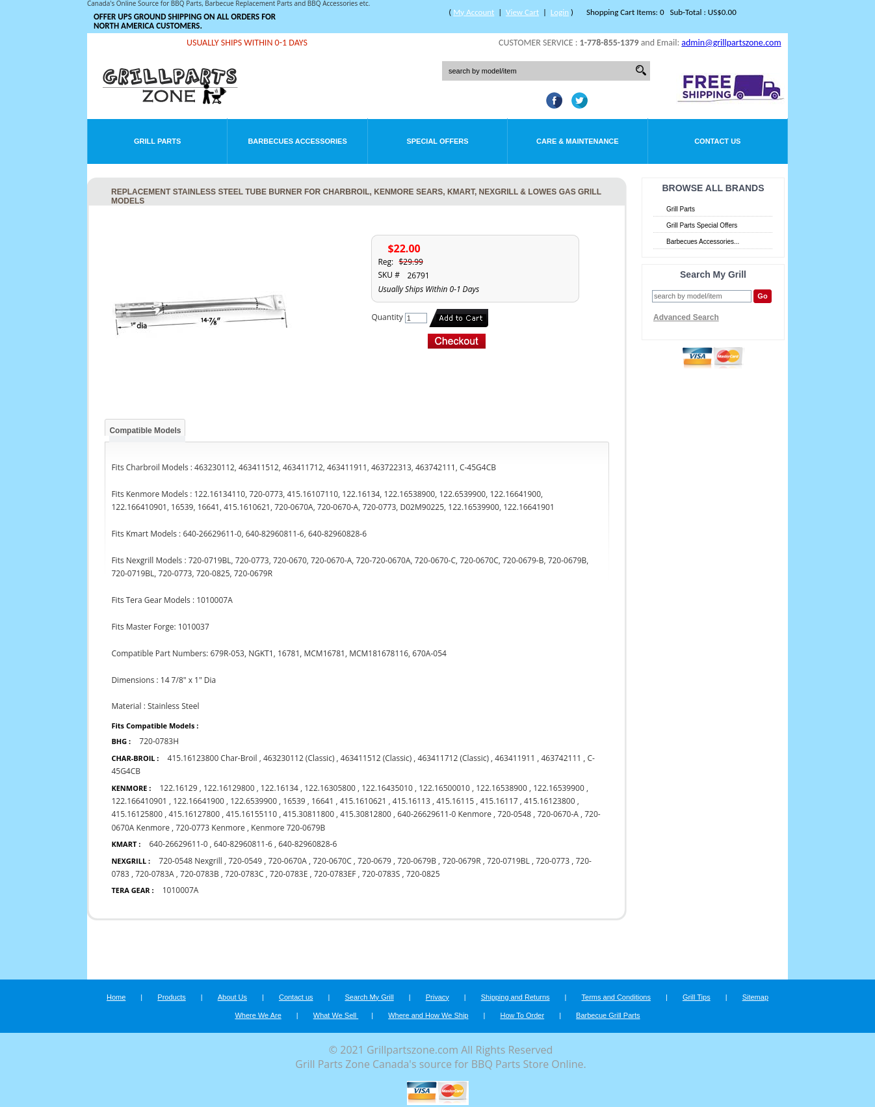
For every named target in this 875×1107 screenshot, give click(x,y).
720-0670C (332, 860)
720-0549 (245, 860)
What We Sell (336, 1015)
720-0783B (199, 873)
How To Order (522, 1015)
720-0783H (159, 741)
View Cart (522, 12)
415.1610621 (363, 801)
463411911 (515, 758)
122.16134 (279, 788)
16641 (322, 801)
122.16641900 (198, 801)
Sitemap (755, 997)
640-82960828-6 (307, 843)
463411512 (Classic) (376, 758)
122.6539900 (253, 801)
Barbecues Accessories (297, 141)
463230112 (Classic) (298, 758)
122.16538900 (501, 788)
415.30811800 (308, 814)
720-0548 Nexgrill (190, 860)
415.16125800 (137, 814)
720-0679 (374, 860)
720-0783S (381, 873)
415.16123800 (549, 801)
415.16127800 (194, 814)
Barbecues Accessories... (702, 241)
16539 (294, 801)
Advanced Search (686, 317)
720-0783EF (335, 873)
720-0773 (552, 860)
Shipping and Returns (515, 997)
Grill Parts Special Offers (701, 225)
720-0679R (461, 860)
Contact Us (717, 141)
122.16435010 (387, 788)
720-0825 (423, 873)
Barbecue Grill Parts (608, 1015)
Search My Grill (369, 997)
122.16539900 (558, 788)
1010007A (181, 890)
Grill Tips (697, 997)
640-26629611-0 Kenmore (444, 814)
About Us (232, 997)
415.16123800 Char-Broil (213, 758)
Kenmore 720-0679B (288, 827)
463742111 (561, 758)
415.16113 (411, 801)
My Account (473, 12)
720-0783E (289, 873)
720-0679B (416, 860)
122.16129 (178, 788)
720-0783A (154, 873)
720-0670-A (558, 814)
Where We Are (258, 1015)
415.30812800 (365, 814)
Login (560, 12)
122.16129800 (229, 788)
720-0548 (514, 814)
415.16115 (455, 801)
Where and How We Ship (428, 1015)
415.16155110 (251, 814)
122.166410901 (139, 801)
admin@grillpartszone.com (731, 42)
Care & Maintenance (577, 141)
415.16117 (499, 801)
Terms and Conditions (616, 997)
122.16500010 (444, 788)
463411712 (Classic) (453, 758)
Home (116, 997)
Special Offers (437, 141)
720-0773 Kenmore (210, 827)
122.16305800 (330, 788)
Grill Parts (157, 141)
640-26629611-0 (178, 843)
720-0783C (244, 873)
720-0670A (287, 860)
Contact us (296, 997)
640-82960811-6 (243, 843)
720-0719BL (508, 860)
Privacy (437, 997)
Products (171, 997)
